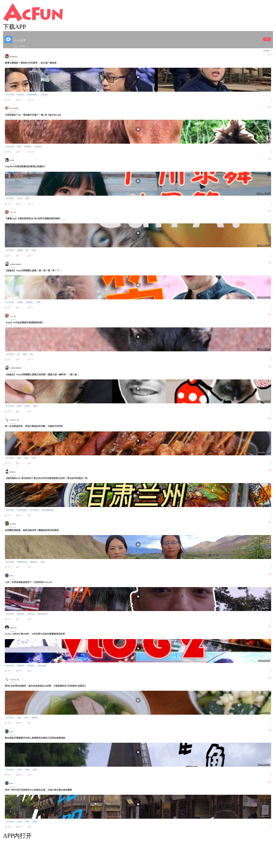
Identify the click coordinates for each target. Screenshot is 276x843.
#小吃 (33, 458)
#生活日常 (20, 614)
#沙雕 (25, 354)
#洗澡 (42, 562)
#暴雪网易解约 (32, 94)
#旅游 (27, 769)
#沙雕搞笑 (28, 146)
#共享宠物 (29, 302)
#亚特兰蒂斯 (42, 665)
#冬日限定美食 (22, 510)
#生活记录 (20, 94)
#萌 (31, 354)
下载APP (14, 27)
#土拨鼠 (19, 302)
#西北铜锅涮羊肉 (47, 510)
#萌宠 (33, 250)
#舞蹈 (27, 198)
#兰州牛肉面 (35, 510)
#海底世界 (20, 665)
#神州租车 (31, 665)
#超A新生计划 (42, 614)
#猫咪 (35, 406)
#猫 (27, 250)
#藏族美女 (34, 562)
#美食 (19, 458)
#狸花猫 (19, 250)
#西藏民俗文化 (22, 562)
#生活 (26, 458)
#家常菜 (34, 717)
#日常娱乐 (38, 146)
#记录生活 (31, 614)
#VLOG (19, 198)
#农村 (19, 146)
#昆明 (35, 769)
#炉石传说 (44, 94)
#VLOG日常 (10, 94)
